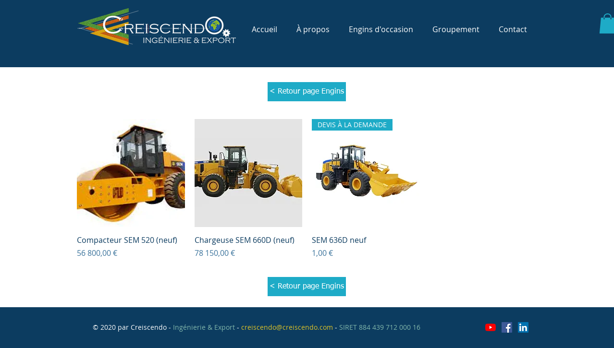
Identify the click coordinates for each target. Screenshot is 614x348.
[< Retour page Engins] (307, 91)
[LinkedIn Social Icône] (523, 327)
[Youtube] (490, 327)
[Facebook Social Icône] (507, 327)
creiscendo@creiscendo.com (287, 327)
